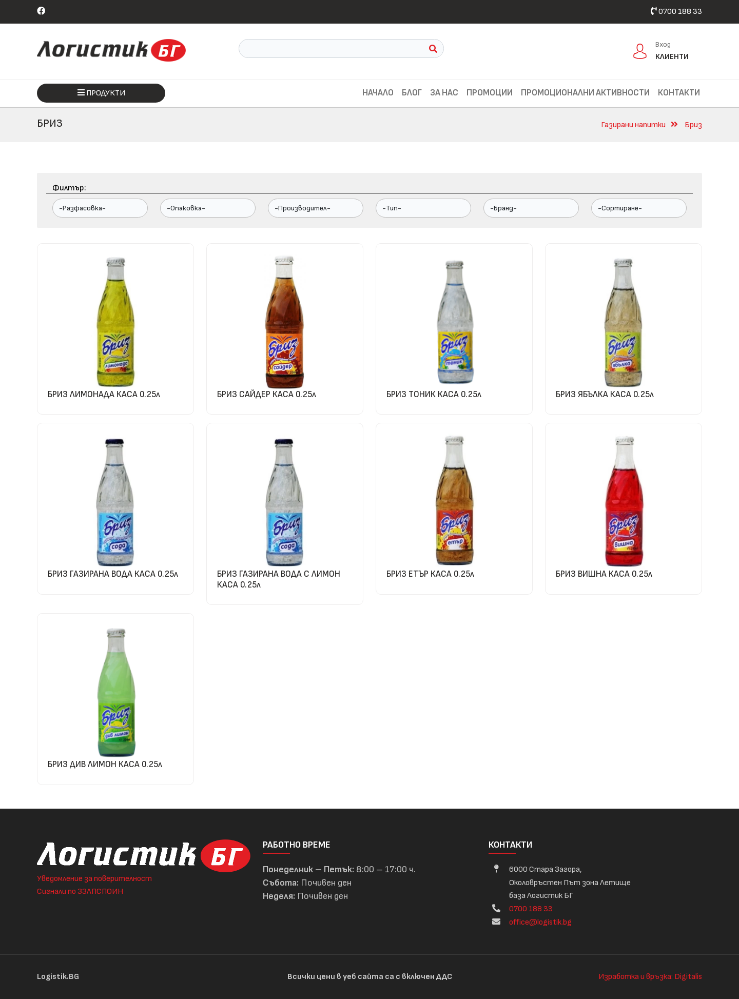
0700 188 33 (676, 11)
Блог (412, 93)
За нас (444, 93)
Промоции (489, 93)
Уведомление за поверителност (94, 879)
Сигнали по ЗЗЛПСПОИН (80, 891)
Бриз (693, 125)
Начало (378, 93)
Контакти (679, 93)
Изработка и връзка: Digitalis (650, 977)
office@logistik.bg (540, 922)
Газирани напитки (633, 125)
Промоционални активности (585, 93)
